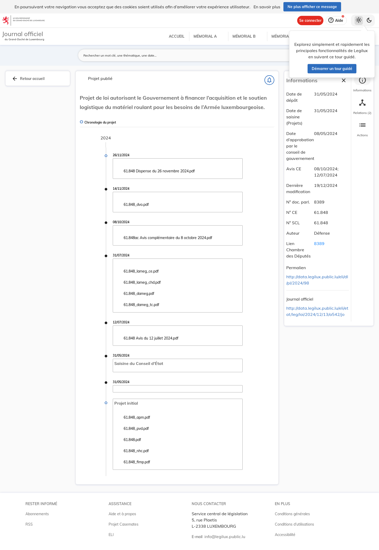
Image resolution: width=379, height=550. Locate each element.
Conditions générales (292, 514)
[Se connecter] (310, 20)
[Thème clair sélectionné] (359, 20)
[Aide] (336, 20)
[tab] (362, 84)
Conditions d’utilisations (294, 524)
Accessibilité (285, 534)
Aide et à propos (122, 514)
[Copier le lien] (313, 268)
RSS (29, 524)
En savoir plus (267, 6)
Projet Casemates (123, 524)
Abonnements (37, 514)
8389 (319, 243)
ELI (111, 534)
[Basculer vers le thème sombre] (369, 20)
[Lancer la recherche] (279, 55)
